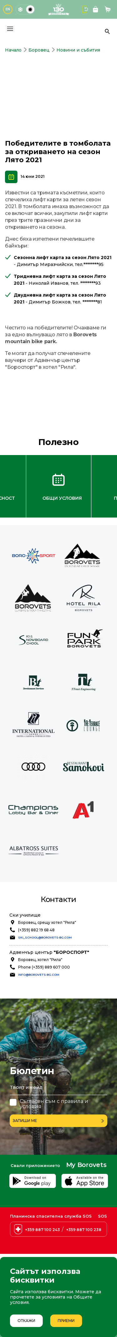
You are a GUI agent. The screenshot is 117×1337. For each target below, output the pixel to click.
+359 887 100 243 (42, 1229)
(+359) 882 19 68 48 (36, 930)
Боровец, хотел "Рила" (40, 959)
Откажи (26, 1320)
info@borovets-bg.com (38, 974)
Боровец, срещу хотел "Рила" (47, 922)
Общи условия (62, 498)
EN (8, 9)
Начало (13, 50)
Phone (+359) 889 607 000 (44, 967)
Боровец (39, 50)
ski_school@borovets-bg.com (45, 937)
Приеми (66, 1320)
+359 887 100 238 (83, 1229)
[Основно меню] (10, 29)
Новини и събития (78, 50)
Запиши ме (58, 1120)
